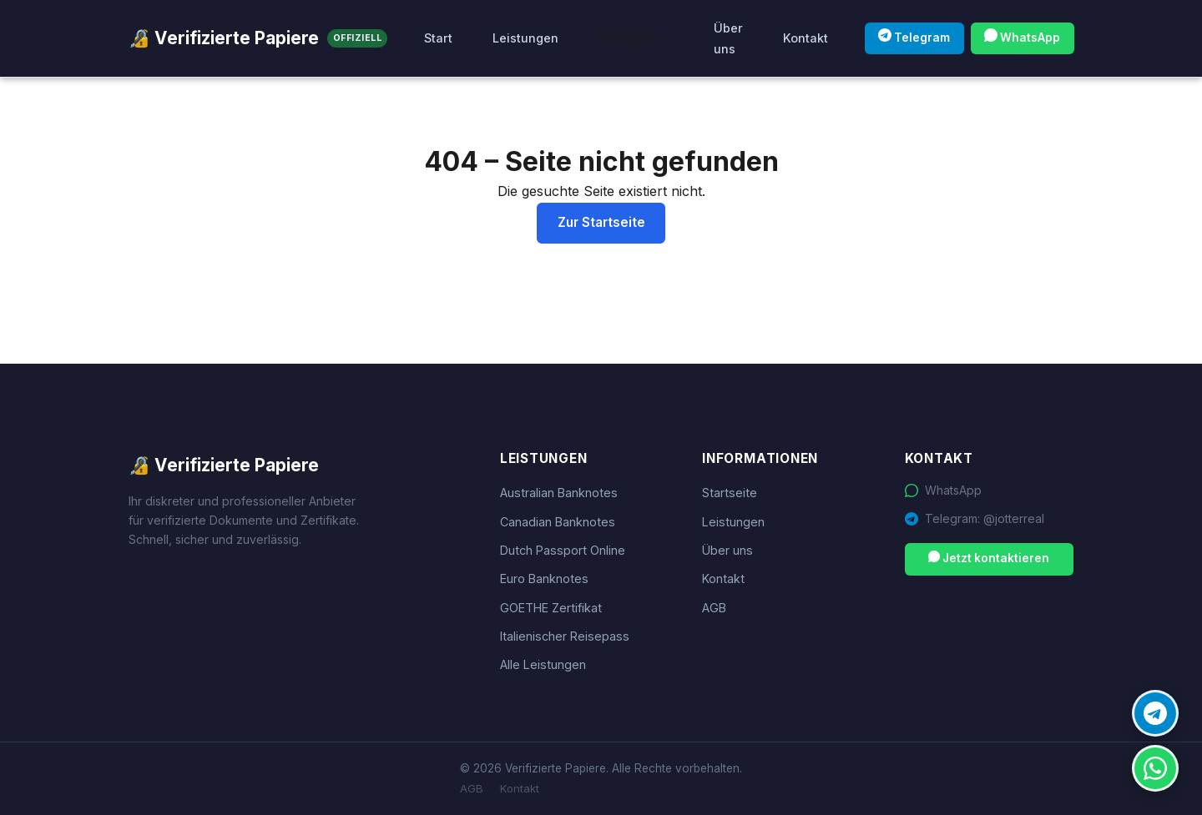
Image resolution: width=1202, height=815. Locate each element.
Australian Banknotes (559, 492)
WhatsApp (1022, 36)
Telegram (914, 36)
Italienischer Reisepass (564, 636)
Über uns (728, 38)
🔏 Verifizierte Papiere (258, 38)
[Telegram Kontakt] (1155, 713)
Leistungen (525, 38)
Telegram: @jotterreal (984, 518)
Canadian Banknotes (557, 522)
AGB (714, 608)
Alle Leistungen (543, 664)
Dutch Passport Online (562, 550)
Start (438, 38)
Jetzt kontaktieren (988, 558)
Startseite (729, 492)
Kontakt (805, 38)
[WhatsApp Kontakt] (1155, 768)
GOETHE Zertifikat (551, 608)
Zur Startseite (601, 222)
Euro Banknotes (544, 578)
